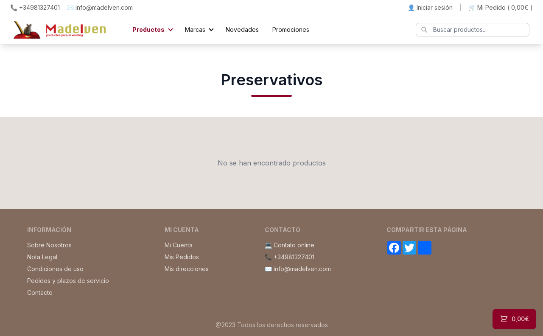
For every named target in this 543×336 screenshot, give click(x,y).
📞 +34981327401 (35, 7)
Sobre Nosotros (49, 245)
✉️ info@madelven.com (100, 7)
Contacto (40, 292)
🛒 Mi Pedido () (500, 7)
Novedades (242, 29)
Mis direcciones (187, 268)
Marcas (195, 29)
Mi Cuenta (179, 245)
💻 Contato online (289, 245)
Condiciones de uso (55, 268)
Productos (148, 29)
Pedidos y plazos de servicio (68, 280)
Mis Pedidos (182, 256)
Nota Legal (42, 256)
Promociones (290, 29)
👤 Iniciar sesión (430, 7)
